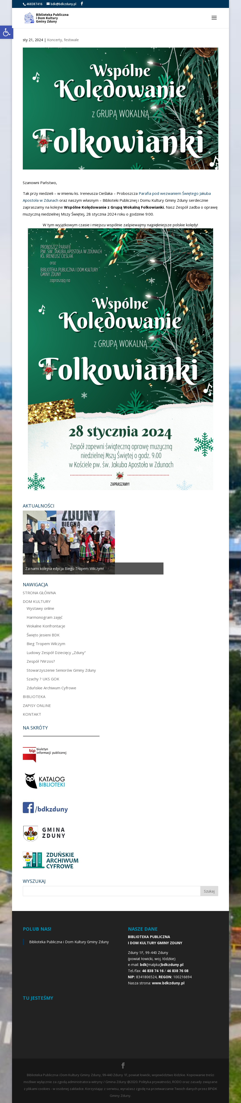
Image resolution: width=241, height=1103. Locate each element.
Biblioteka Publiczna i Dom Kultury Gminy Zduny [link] (69, 941)
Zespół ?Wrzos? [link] (41, 661)
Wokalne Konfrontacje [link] (46, 625)
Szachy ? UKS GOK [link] (43, 678)
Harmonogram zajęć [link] (44, 617)
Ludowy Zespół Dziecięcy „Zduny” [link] (56, 652)
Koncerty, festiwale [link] (63, 39)
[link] (6, 32)
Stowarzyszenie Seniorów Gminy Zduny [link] (61, 670)
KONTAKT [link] (32, 714)
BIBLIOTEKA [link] (34, 696)
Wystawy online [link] (40, 608)
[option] (93, 543)
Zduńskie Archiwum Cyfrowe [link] (51, 687)
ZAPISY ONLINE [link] (37, 705)
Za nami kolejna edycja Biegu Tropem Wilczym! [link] (64, 568)
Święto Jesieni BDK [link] (43, 634)
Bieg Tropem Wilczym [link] (46, 643)
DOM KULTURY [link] (37, 601)
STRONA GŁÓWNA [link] (39, 592)
